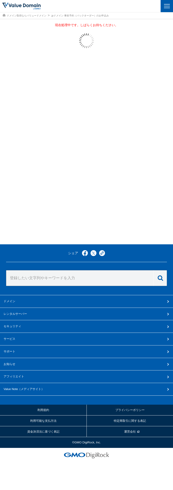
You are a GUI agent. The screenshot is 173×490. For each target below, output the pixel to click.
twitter (93, 253)
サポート (9, 351)
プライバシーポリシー (130, 410)
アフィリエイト (14, 376)
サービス (9, 338)
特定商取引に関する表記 (130, 420)
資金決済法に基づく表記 (43, 431)
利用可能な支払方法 (43, 420)
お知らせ (9, 364)
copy (102, 253)
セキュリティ (12, 326)
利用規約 (43, 410)
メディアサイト (24, 389)
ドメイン (9, 301)
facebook (85, 253)
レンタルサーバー (15, 313)
